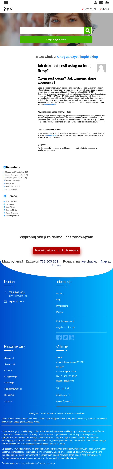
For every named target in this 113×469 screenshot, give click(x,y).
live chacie (88, 261)
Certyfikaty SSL (12, 186)
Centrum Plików (10, 210)
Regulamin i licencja (65, 327)
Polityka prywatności (65, 321)
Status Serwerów (11, 213)
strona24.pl (9, 395)
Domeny (9, 183)
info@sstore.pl (63, 395)
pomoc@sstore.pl (64, 401)
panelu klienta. (50, 104)
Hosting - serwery (12, 180)
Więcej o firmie (63, 388)
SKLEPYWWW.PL (19, 434)
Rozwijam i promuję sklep (15, 178)
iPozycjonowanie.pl (13, 389)
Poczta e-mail (10, 189)
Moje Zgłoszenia (10, 201)
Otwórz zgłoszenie (11, 216)
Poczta (59, 312)
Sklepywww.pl (10, 376)
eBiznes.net (9, 364)
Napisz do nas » (16, 301)
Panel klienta (62, 306)
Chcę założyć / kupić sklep (16, 172)
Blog (58, 299)
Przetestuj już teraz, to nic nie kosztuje (56, 250)
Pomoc (59, 293)
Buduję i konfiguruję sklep (16, 175)
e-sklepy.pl (9, 382)
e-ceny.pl (8, 401)
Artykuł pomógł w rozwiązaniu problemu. (54, 148)
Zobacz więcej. (33, 422)
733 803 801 (49, 261)
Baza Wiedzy (9, 207)
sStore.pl (8, 370)
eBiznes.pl (9, 358)
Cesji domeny (50, 135)
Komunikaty (9, 204)
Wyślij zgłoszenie (56, 39)
